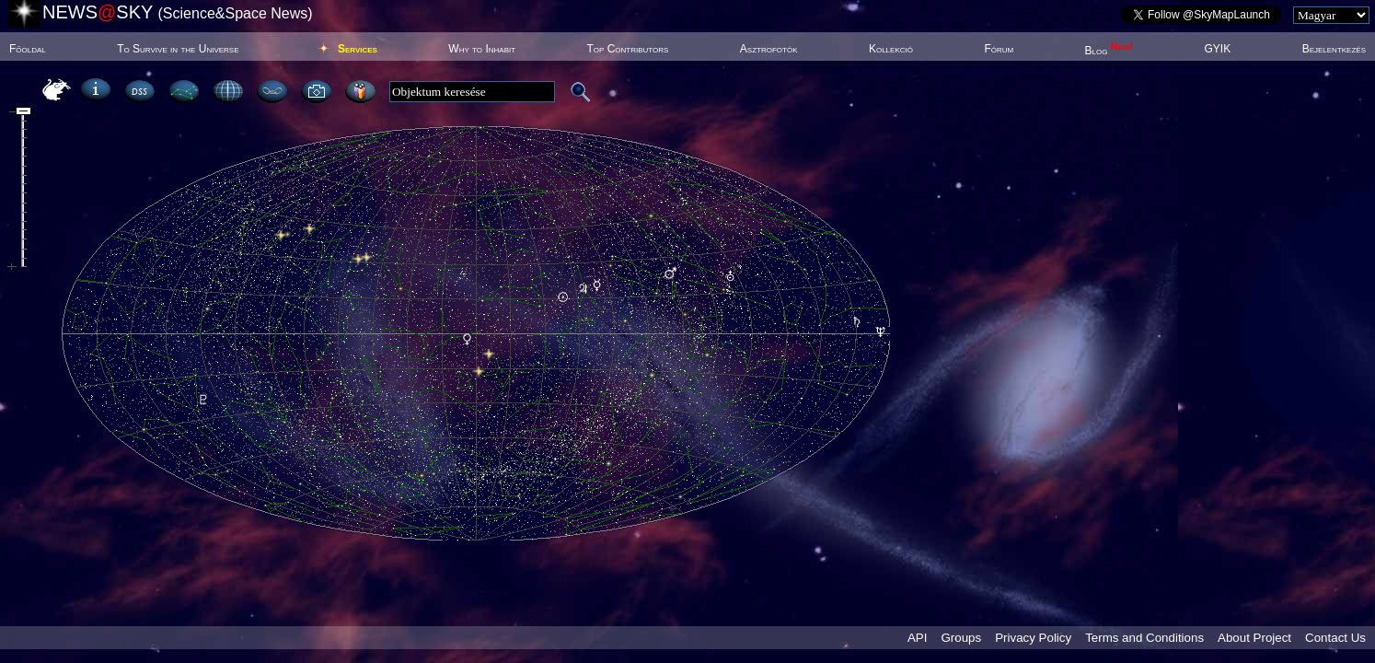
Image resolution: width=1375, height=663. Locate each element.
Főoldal (27, 48)
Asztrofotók (769, 48)
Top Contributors (627, 48)
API (917, 638)
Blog (1109, 50)
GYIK (1218, 48)
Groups (961, 638)
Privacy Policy (1033, 638)
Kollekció (891, 48)
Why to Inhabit (481, 48)
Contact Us (1335, 638)
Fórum (998, 48)
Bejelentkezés (1334, 48)
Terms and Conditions (1144, 638)
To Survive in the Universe (177, 48)
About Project (1254, 638)
